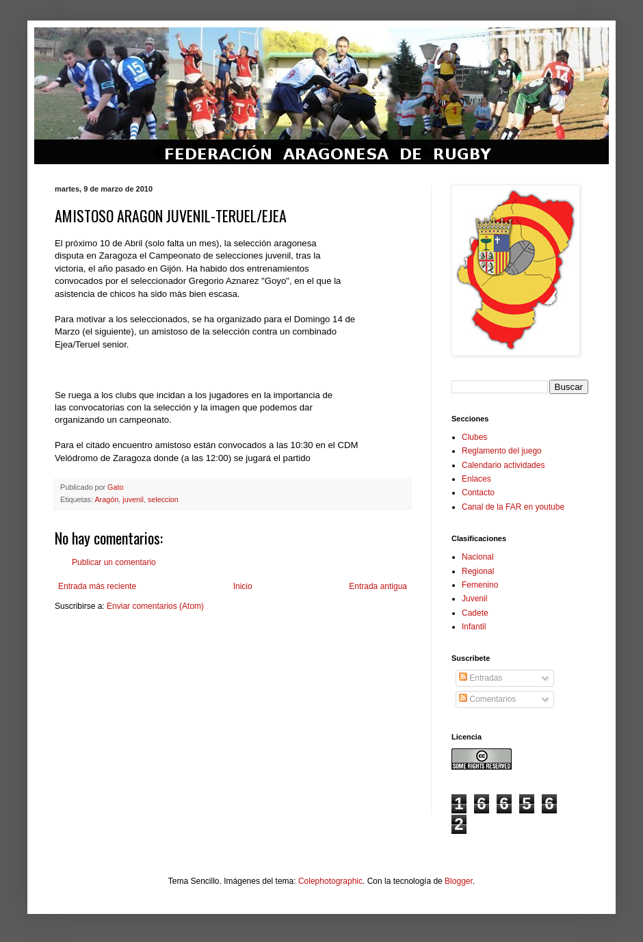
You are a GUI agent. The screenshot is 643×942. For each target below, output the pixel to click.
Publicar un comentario (114, 562)
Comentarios (487, 699)
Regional (478, 571)
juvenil (133, 499)
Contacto (478, 492)
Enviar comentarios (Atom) (155, 606)
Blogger (459, 881)
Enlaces (476, 479)
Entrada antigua (378, 586)
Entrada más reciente (97, 586)
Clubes (474, 437)
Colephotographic (330, 881)
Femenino (480, 585)
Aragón (106, 499)
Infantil (474, 626)
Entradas (480, 678)
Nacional (478, 557)
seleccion (163, 499)
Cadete (475, 613)
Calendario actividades (503, 465)
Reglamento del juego (502, 451)
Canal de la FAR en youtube (513, 507)
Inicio (242, 586)
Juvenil (474, 598)
